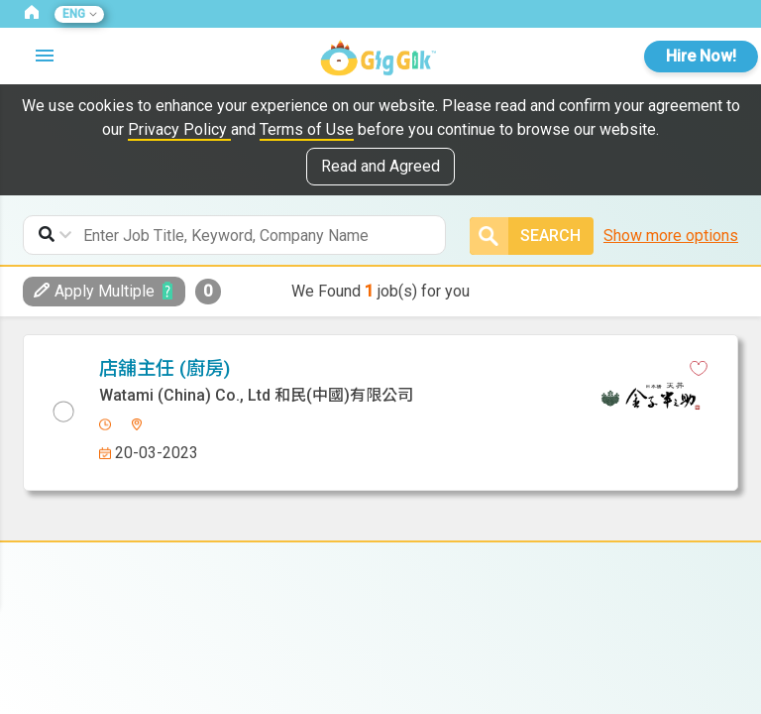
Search (525, 236)
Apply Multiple (94, 291)
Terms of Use (307, 129)
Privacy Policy (179, 129)
